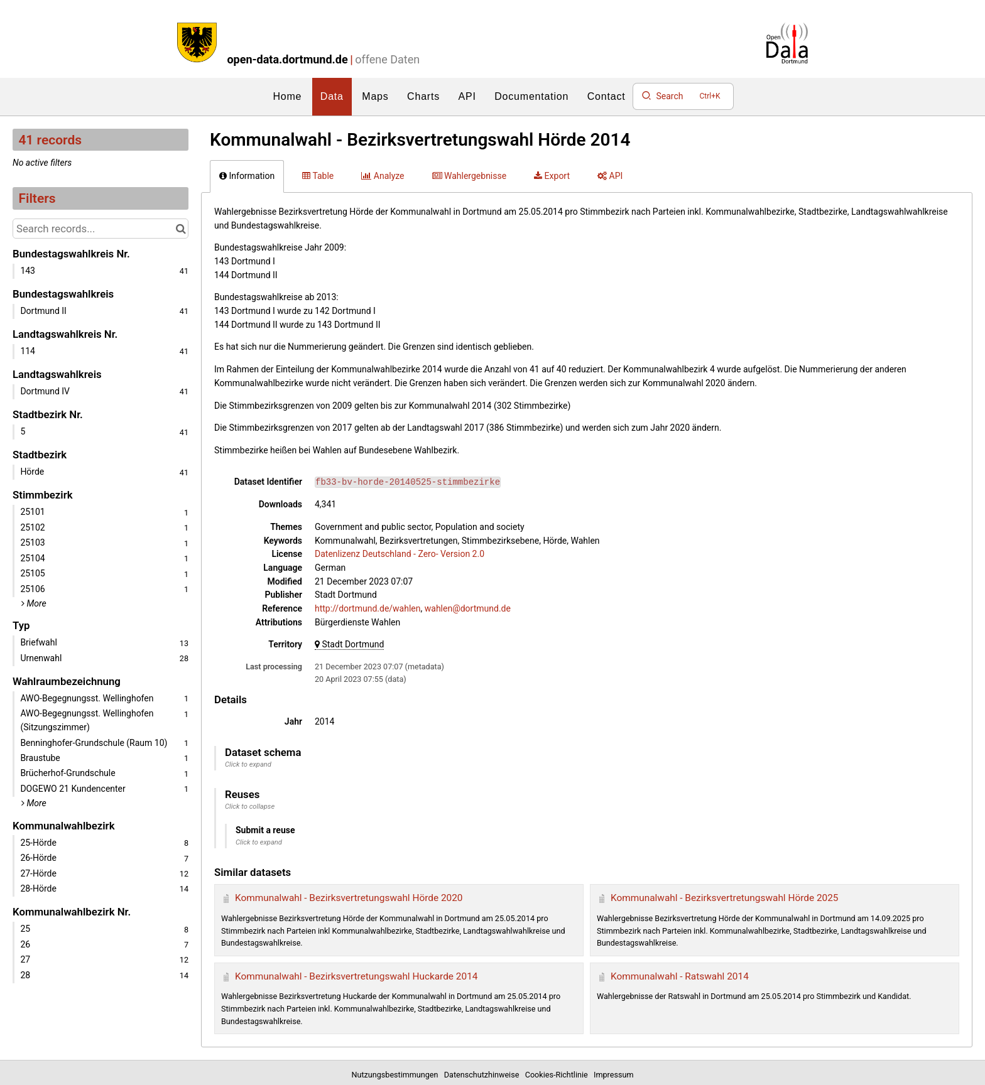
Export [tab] (552, 176)
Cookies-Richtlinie (558, 1074)
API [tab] (610, 176)
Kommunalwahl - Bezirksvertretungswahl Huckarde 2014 (356, 976)
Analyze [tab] (382, 176)
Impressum (613, 1074)
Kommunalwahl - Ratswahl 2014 (680, 976)
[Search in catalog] (180, 229)
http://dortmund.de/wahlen (368, 608)
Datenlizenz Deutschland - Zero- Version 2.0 (399, 554)
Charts (423, 96)
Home (287, 96)
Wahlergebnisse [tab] (469, 176)
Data (332, 96)
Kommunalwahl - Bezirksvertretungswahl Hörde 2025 (725, 898)
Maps (375, 96)
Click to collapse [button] (250, 806)
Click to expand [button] (248, 764)
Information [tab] (247, 176)
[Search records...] (100, 229)
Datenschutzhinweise (483, 1074)
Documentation (531, 96)
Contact (606, 96)
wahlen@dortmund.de (468, 608)
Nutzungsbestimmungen (397, 1074)
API (467, 96)
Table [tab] (318, 176)
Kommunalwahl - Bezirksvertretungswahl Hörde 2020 (349, 898)
